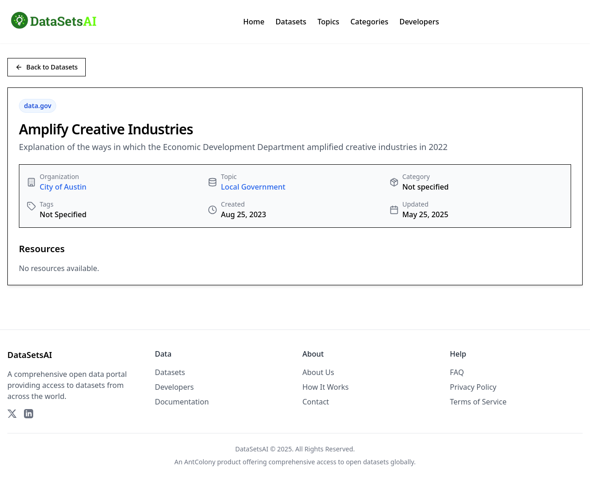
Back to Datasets (46, 67)
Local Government (253, 187)
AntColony (200, 461)
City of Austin (63, 187)
